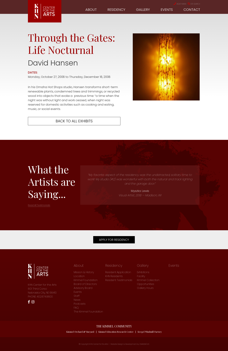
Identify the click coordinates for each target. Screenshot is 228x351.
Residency (116, 9)
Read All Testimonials (39, 205)
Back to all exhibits (74, 121)
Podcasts (80, 304)
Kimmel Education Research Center (116, 331)
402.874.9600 (177, 3)
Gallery (143, 9)
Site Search (193, 3)
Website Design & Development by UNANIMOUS (130, 344)
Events (167, 9)
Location (79, 276)
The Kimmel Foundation (88, 311)
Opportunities (145, 284)
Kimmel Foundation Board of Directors (86, 282)
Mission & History (84, 272)
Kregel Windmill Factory (150, 331)
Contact (192, 9)
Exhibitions (143, 272)
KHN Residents (114, 276)
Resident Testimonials (118, 280)
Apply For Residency (114, 240)
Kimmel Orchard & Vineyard (80, 331)
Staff (77, 296)
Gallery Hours (145, 288)
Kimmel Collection (148, 280)
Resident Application (118, 272)
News (77, 300)
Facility (141, 276)
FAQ (76, 307)
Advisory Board (83, 288)
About (91, 9)
